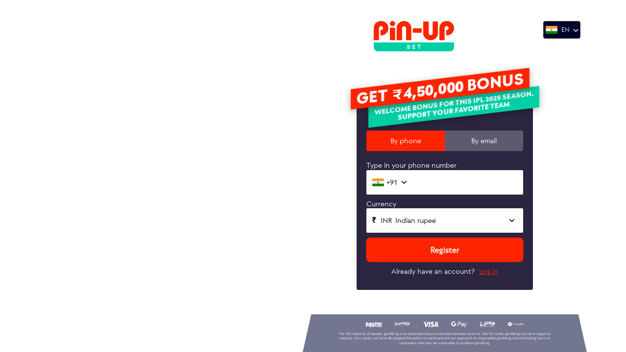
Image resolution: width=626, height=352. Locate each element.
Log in (488, 271)
